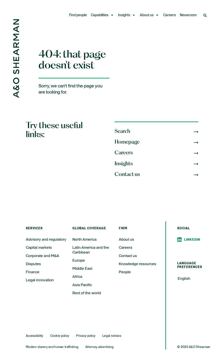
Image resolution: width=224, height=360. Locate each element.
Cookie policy (59, 336)
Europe (78, 260)
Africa (77, 276)
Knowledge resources (137, 264)
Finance (32, 272)
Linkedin (192, 239)
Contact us (128, 256)
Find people (78, 15)
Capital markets (39, 247)
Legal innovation (40, 280)
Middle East (82, 268)
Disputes (33, 264)
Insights (124, 15)
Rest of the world (86, 293)
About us (147, 15)
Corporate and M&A (42, 256)
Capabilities (99, 15)
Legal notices (111, 336)
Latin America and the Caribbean (90, 250)
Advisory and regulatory (46, 239)
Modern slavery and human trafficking (52, 347)
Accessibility (34, 336)
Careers (169, 15)
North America (84, 239)
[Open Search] (205, 15)
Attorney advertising (99, 347)
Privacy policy (85, 336)
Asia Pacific (82, 285)
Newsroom (188, 15)
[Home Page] (16, 97)
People (125, 272)
